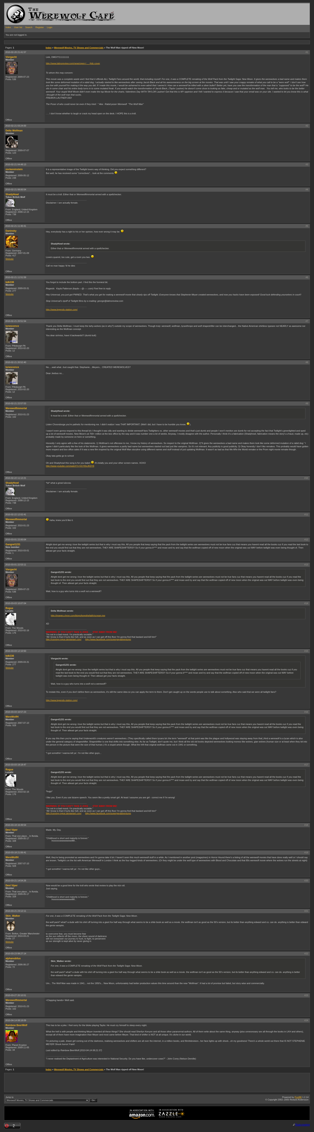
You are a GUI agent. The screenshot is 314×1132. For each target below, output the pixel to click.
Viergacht (11, 57)
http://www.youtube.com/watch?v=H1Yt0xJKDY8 (70, 466)
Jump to (51, 1099)
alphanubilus (13, 958)
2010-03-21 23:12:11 (15, 911)
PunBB (298, 1097)
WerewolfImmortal (16, 408)
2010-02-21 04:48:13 (15, 164)
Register (39, 27)
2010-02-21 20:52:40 (15, 362)
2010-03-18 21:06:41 (15, 852)
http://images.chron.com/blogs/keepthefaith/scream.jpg (78, 615)
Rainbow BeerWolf (16, 1025)
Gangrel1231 (13, 544)
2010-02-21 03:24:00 (15, 125)
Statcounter (302, 1124)
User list (18, 27)
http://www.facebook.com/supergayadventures (108, 639)
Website (10, 259)
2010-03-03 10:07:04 (15, 603)
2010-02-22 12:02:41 (15, 514)
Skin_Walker (13, 915)
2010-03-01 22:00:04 (15, 539)
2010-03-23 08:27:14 (15, 953)
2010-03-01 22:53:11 (15, 564)
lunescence (12, 326)
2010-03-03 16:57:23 (15, 712)
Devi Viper (12, 829)
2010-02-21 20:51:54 (15, 321)
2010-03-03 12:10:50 (15, 651)
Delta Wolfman (14, 130)
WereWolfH (12, 716)
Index (8, 27)
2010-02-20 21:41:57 (15, 52)
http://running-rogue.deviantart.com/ (63, 639)
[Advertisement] (78, 42)
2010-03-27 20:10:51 (15, 995)
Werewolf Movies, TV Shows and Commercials (78, 47)
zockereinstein (14, 169)
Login (49, 27)
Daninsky (11, 230)
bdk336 (10, 282)
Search (28, 27)
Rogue (9, 608)
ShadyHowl (12, 194)
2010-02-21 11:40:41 (15, 226)
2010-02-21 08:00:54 (15, 189)
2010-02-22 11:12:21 (15, 478)
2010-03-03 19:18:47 (15, 764)
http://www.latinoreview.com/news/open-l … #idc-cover (73, 63)
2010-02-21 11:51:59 (15, 277)
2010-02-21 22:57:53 (15, 403)
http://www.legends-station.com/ (61, 309)
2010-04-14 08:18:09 (15, 1020)
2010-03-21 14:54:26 (15, 880)
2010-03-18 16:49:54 (15, 825)
